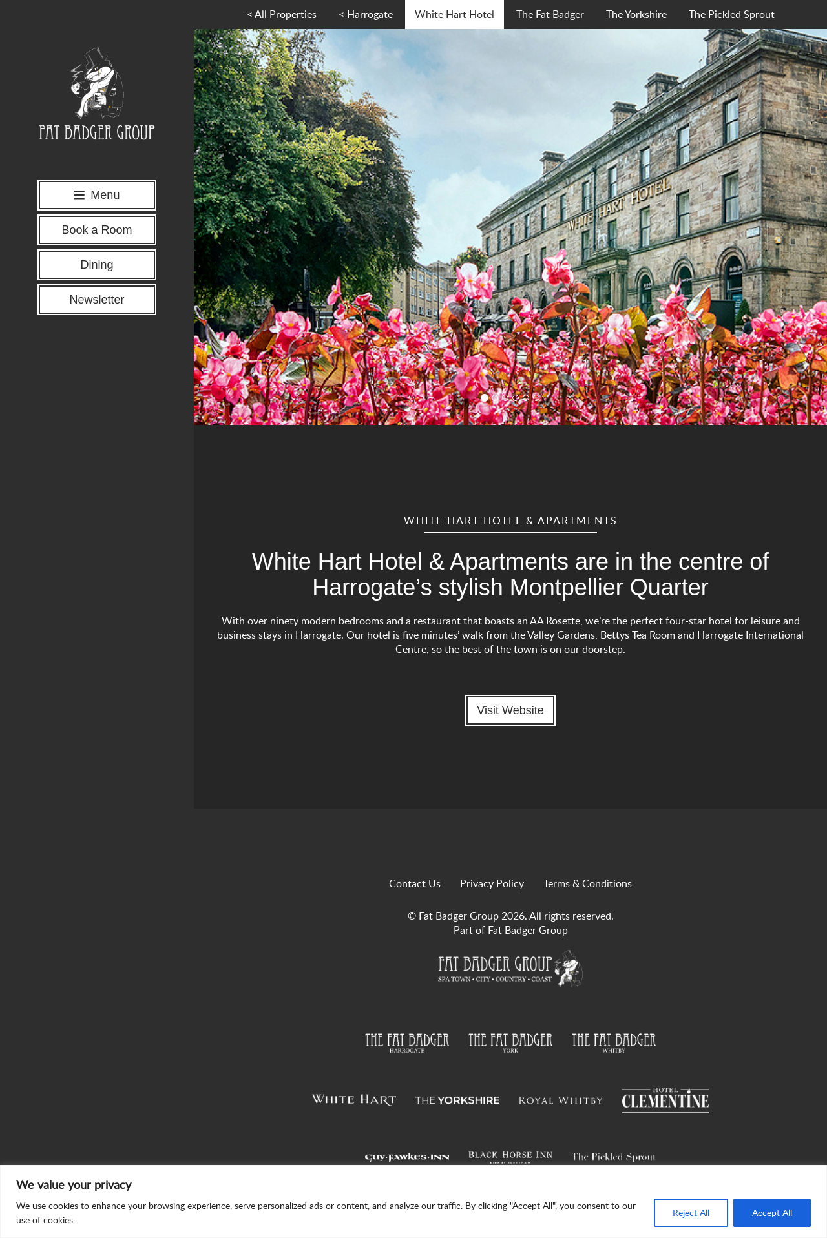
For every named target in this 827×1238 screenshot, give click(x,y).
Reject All (691, 1212)
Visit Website (510, 710)
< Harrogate (366, 14)
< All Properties (282, 14)
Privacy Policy (492, 883)
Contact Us (415, 883)
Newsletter (96, 299)
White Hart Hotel (454, 14)
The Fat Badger (550, 14)
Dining (96, 264)
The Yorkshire (636, 14)
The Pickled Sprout (732, 14)
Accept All (772, 1212)
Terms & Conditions (587, 883)
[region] (413, 1201)
